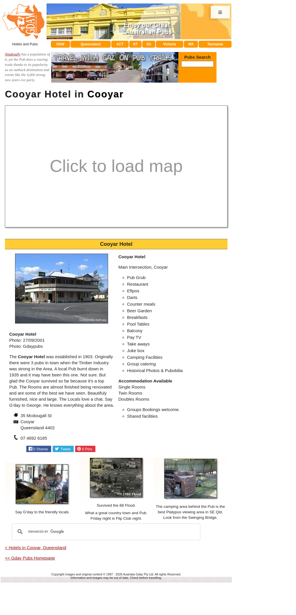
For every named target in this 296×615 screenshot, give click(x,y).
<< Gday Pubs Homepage (30, 557)
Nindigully (13, 54)
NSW (60, 44)
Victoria (169, 44)
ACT (120, 44)
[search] (105, 531)
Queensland (91, 44)
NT (135, 44)
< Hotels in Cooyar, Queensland (35, 547)
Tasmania (215, 44)
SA (149, 44)
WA (191, 44)
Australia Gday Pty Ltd (138, 574)
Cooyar (105, 94)
